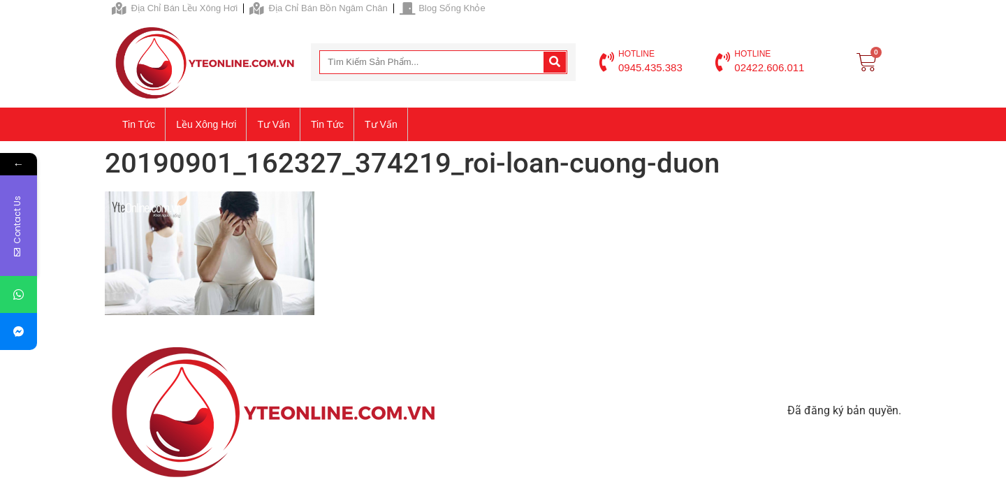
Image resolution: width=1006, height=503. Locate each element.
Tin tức (138, 124)
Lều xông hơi (206, 124)
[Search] (555, 62)
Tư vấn (273, 124)
